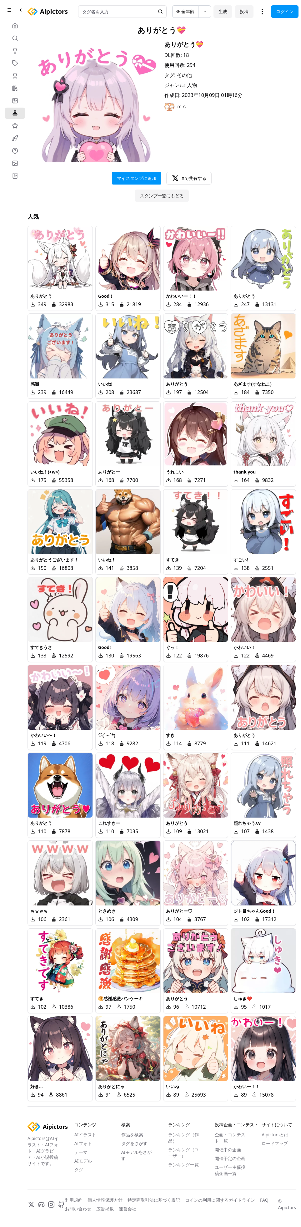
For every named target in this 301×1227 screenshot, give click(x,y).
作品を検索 (132, 1135)
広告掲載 (105, 1209)
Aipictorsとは (275, 1135)
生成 (222, 11)
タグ (78, 1170)
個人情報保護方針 (105, 1200)
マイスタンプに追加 (136, 178)
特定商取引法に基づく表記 (154, 1200)
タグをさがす (134, 1143)
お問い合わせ (78, 1209)
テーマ (81, 1152)
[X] (31, 1204)
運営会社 (127, 1209)
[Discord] (41, 1204)
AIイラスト (85, 1135)
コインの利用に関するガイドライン (220, 1200)
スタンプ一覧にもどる (162, 196)
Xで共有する (189, 178)
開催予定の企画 (230, 1158)
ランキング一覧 (183, 1165)
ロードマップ (275, 1143)
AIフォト (83, 1143)
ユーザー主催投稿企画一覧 (230, 1170)
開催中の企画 (228, 1150)
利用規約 (74, 1200)
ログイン (284, 11)
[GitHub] (61, 1204)
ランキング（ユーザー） (183, 1153)
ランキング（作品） (183, 1138)
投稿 (244, 11)
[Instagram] (51, 1204)
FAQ (264, 1200)
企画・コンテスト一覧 (230, 1138)
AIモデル (83, 1161)
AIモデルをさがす (136, 1155)
